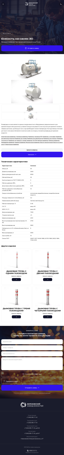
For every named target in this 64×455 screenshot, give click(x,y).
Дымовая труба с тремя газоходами (16, 309)
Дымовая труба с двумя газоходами (48, 272)
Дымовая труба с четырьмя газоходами (47, 309)
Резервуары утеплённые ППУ (35, 136)
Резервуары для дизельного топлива (17, 140)
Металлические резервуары (33, 142)
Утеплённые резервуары (22, 136)
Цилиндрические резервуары (8, 136)
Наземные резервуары (20, 142)
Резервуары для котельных (49, 138)
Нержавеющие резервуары (7, 142)
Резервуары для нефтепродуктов (35, 138)
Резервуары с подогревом (49, 136)
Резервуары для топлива (21, 138)
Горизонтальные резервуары (12, 144)
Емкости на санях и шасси (6, 33)
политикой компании (44, 393)
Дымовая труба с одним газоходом (16, 272)
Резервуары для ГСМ (32, 140)
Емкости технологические (46, 142)
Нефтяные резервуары (42, 140)
